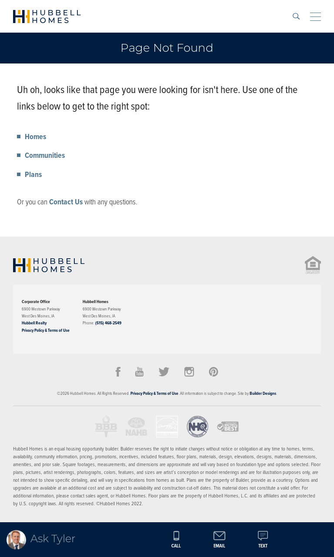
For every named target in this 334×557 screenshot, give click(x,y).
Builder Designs (263, 393)
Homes (35, 136)
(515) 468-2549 (108, 323)
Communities (45, 155)
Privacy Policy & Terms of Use (46, 330)
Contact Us (66, 201)
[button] (296, 16)
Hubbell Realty (34, 323)
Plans (33, 174)
